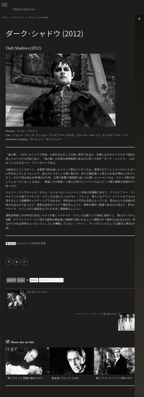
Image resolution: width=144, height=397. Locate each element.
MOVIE (11, 280)
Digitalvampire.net (24, 9)
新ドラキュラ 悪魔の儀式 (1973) (23, 356)
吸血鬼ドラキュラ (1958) (64, 356)
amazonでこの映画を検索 (25, 243)
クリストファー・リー (51, 280)
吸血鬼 (34, 280)
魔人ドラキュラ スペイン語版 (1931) (114, 356)
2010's (21, 280)
